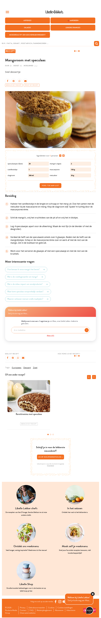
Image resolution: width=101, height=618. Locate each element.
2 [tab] (50, 434)
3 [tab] (53, 434)
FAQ (32, 610)
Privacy (23, 607)
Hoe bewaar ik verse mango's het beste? (26, 269)
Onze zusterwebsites (28, 613)
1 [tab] (48, 434)
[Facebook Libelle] (56, 601)
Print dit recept (31, 85)
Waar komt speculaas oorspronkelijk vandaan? (28, 291)
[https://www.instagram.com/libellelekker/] (60, 601)
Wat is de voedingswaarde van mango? (25, 276)
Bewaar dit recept (13, 85)
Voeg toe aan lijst (50, 186)
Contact (23, 610)
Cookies (53, 607)
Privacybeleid (50, 465)
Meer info (50, 335)
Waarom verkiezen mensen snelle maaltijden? (28, 299)
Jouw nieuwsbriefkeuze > (50, 457)
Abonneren (60, 610)
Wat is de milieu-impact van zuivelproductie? (27, 284)
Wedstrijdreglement (45, 610)
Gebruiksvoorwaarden (37, 607)
